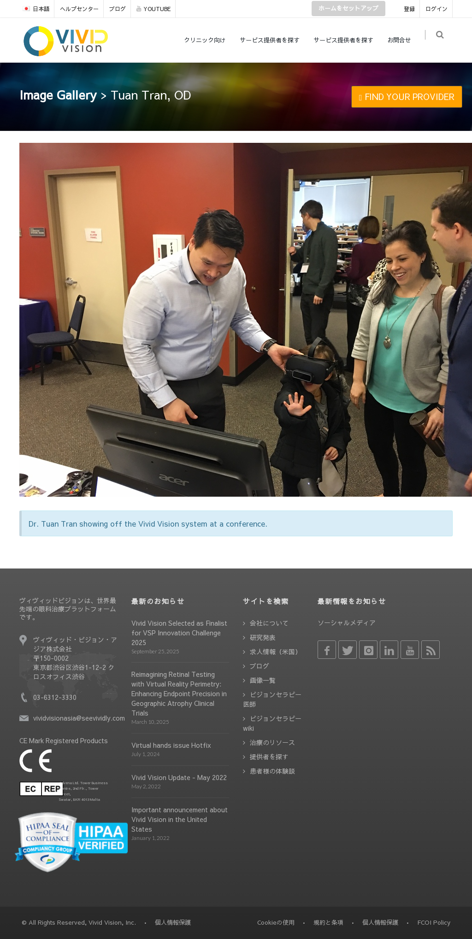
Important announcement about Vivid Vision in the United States (179, 819)
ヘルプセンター (79, 8)
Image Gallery (58, 94)
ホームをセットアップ (348, 8)
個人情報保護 (380, 922)
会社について (269, 623)
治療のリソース (272, 742)
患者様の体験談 (272, 770)
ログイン (436, 8)
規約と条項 (328, 922)
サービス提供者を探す (273, 40)
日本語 (36, 8)
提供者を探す (269, 756)
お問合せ (403, 40)
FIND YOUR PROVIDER (406, 96)
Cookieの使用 (276, 922)
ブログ (117, 8)
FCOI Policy (433, 922)
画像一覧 (263, 680)
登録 (409, 8)
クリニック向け (209, 40)
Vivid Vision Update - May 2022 (179, 777)
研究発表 (263, 637)
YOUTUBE (153, 9)
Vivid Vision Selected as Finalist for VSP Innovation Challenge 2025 (179, 632)
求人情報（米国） (275, 651)
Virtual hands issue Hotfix (171, 745)
